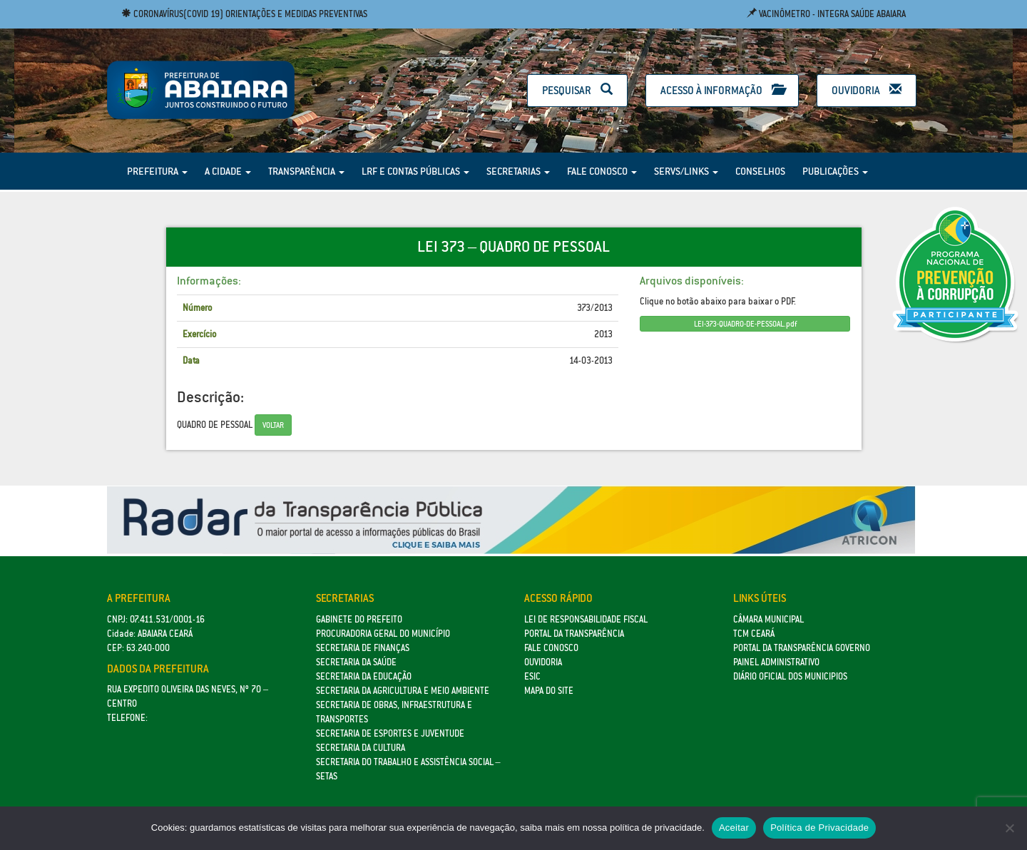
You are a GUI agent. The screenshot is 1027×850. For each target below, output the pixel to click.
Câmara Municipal (768, 619)
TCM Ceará (754, 633)
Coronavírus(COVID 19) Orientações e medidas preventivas (244, 14)
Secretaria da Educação (364, 676)
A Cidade (228, 171)
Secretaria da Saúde (356, 662)
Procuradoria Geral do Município (383, 633)
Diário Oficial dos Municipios (790, 676)
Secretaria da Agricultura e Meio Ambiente (402, 690)
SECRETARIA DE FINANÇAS (362, 647)
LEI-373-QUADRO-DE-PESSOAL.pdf (745, 324)
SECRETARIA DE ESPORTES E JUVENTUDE (390, 733)
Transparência (306, 171)
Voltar (273, 425)
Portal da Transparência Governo (801, 647)
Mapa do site (548, 690)
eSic (532, 676)
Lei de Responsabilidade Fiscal (586, 619)
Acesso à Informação (722, 90)
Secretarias (518, 171)
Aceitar (734, 827)
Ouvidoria (866, 90)
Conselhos (760, 171)
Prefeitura (157, 171)
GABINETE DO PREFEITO (359, 619)
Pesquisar (577, 90)
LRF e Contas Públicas (415, 171)
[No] (1009, 828)
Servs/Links (686, 171)
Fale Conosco (602, 171)
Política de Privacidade (819, 827)
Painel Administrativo (776, 662)
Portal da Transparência (574, 633)
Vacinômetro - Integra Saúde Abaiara (826, 14)
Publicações (835, 171)
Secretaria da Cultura (360, 747)
